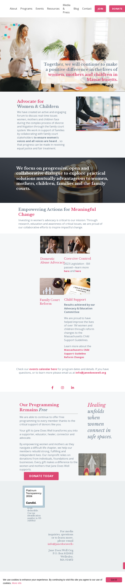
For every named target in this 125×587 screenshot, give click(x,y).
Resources (53, 8)
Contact (87, 8)
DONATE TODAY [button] (41, 479)
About (13, 8)
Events (40, 8)
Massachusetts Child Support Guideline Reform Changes (77, 356)
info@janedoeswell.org (62, 546)
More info (16, 583)
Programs (27, 8)
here (67, 274)
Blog (77, 8)
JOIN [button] (101, 8)
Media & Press (67, 8)
